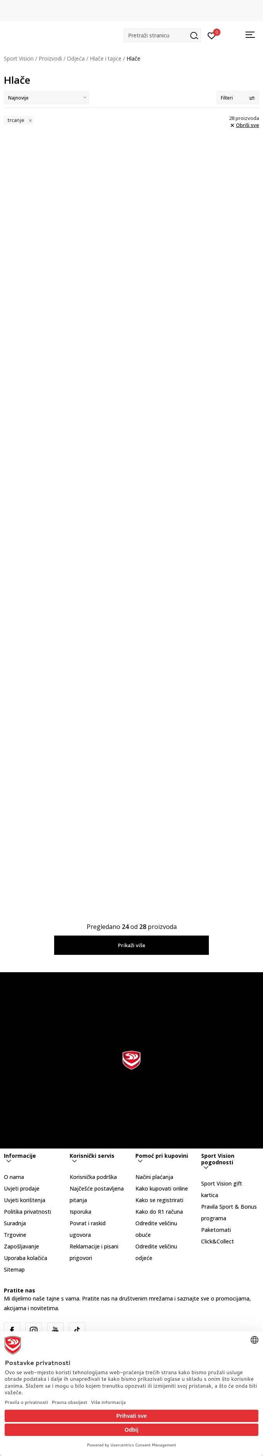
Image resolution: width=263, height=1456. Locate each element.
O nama (14, 1177)
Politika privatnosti (27, 1211)
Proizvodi (50, 58)
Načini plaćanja (154, 1177)
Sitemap (14, 1269)
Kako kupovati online (161, 1188)
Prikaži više (131, 945)
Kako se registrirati (159, 1200)
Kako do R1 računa (159, 1211)
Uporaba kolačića (25, 1258)
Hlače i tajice (105, 58)
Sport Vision (19, 58)
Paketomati (216, 1229)
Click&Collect (217, 1241)
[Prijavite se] (212, 35)
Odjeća (76, 58)
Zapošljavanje (21, 1246)
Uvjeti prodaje (21, 1188)
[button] (162, 35)
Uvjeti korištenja (24, 1200)
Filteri (238, 98)
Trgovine (15, 1234)
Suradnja (15, 1223)
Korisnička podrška (93, 1177)
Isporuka (80, 1211)
